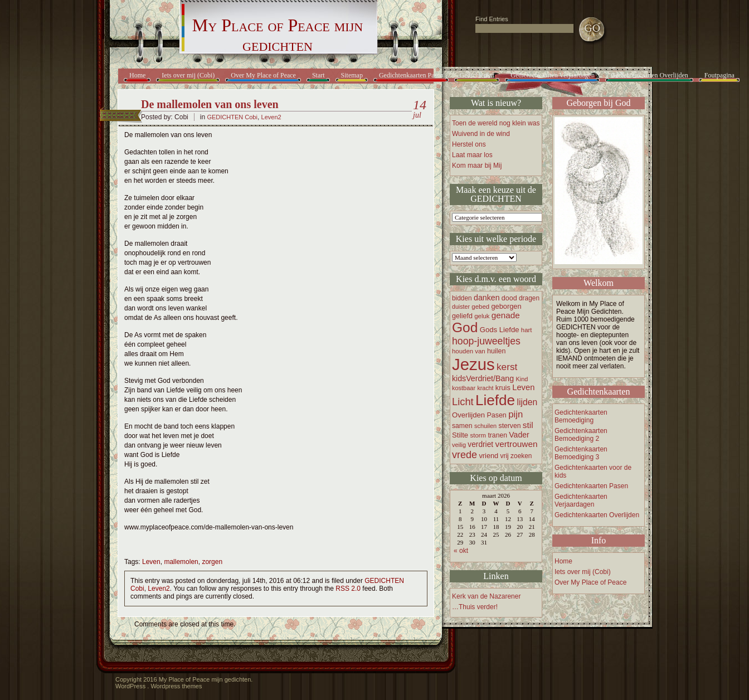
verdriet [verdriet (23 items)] (480, 444)
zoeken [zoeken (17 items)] (521, 456)
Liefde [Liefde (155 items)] (495, 400)
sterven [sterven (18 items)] (510, 426)
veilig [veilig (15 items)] (459, 444)
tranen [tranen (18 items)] (497, 435)
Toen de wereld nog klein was (495, 123)
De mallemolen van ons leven (210, 104)
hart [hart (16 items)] (526, 330)
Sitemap (352, 75)
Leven (151, 562)
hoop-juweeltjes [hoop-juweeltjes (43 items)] (486, 341)
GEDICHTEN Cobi (232, 117)
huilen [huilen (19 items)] (496, 351)
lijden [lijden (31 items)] (527, 402)
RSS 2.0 (348, 588)
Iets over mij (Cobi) (188, 75)
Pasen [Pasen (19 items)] (496, 415)
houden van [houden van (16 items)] (468, 351)
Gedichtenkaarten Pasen (411, 75)
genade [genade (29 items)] (506, 315)
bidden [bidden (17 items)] (462, 298)
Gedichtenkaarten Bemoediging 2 (581, 435)
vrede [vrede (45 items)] (464, 454)
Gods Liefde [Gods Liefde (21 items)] (499, 329)
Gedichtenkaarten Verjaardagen (552, 75)
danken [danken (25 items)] (487, 297)
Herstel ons (469, 144)
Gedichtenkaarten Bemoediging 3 (581, 453)
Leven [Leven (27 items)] (523, 387)
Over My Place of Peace (263, 75)
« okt (461, 551)
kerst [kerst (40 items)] (507, 366)
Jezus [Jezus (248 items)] (473, 364)
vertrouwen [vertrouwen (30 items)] (516, 444)
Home (137, 75)
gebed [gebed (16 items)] (480, 306)
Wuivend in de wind (481, 134)
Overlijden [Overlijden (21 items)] (468, 415)
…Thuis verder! (475, 607)
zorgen (212, 562)
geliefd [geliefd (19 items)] (462, 316)
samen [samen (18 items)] (462, 426)
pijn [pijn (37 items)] (515, 414)
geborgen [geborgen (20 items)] (506, 306)
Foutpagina (719, 75)
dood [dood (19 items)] (509, 298)
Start (318, 75)
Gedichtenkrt (477, 75)
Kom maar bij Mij (477, 165)
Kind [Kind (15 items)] (521, 379)
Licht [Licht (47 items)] (463, 401)
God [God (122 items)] (465, 327)
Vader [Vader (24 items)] (519, 434)
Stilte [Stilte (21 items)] (460, 435)
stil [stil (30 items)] (528, 425)
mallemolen (181, 562)
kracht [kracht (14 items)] (485, 388)
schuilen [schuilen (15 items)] (485, 425)
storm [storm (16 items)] (478, 435)
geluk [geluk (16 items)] (481, 316)
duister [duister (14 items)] (461, 306)
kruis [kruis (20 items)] (502, 387)
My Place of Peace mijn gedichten (277, 35)
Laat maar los (472, 155)
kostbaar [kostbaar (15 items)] (463, 388)
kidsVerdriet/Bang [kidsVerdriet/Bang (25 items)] (483, 378)
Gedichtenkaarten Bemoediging (581, 416)
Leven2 (271, 117)
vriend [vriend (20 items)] (488, 455)
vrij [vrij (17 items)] (504, 456)
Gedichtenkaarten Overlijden (649, 75)
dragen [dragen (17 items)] (529, 298)
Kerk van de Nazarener (486, 596)
